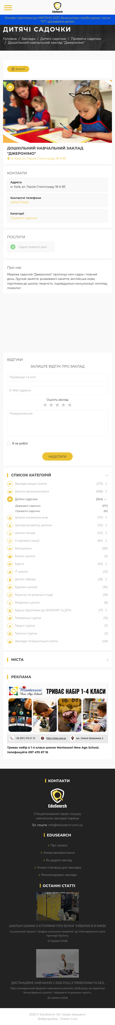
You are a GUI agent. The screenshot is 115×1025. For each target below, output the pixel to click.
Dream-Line (68, 1019)
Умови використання (59, 853)
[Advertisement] (57, 323)
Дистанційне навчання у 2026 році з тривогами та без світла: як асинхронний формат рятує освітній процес (57, 983)
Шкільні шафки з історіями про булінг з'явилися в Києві (57, 926)
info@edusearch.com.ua (65, 825)
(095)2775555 (19, 202)
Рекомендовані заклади (59, 875)
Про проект (59, 845)
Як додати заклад (59, 860)
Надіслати (57, 456)
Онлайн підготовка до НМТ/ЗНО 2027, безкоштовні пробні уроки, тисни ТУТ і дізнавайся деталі (57, 19)
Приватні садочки (23, 218)
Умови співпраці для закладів (59, 867)
